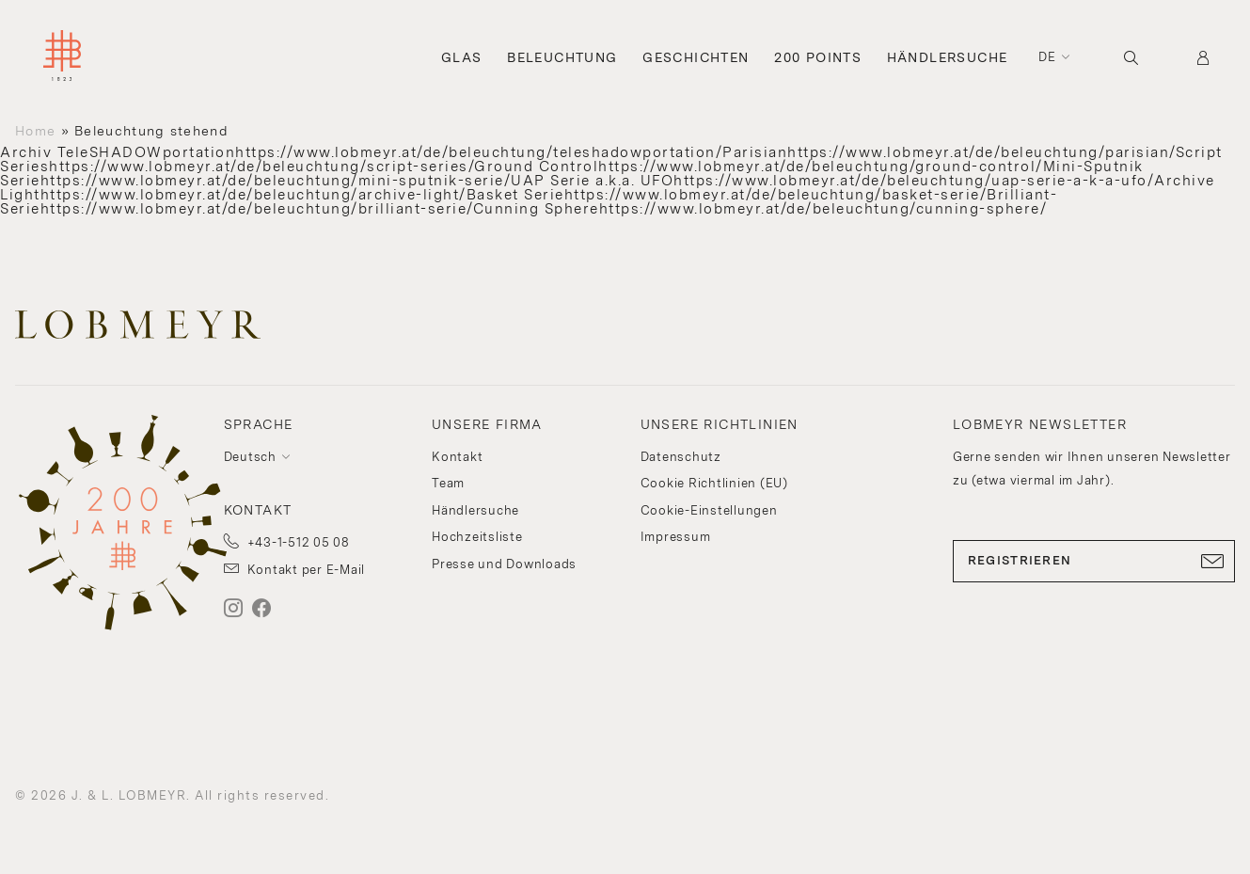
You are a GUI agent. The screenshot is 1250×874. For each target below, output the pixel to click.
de (1047, 57)
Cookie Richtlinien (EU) (714, 483)
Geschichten (695, 57)
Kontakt (457, 457)
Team (448, 483)
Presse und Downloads (504, 564)
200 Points (818, 57)
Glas (462, 57)
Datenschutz (681, 457)
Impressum (676, 537)
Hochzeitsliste (477, 537)
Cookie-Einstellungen (709, 510)
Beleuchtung (562, 57)
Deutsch (250, 457)
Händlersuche (947, 57)
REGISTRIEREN (1094, 560)
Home (35, 130)
